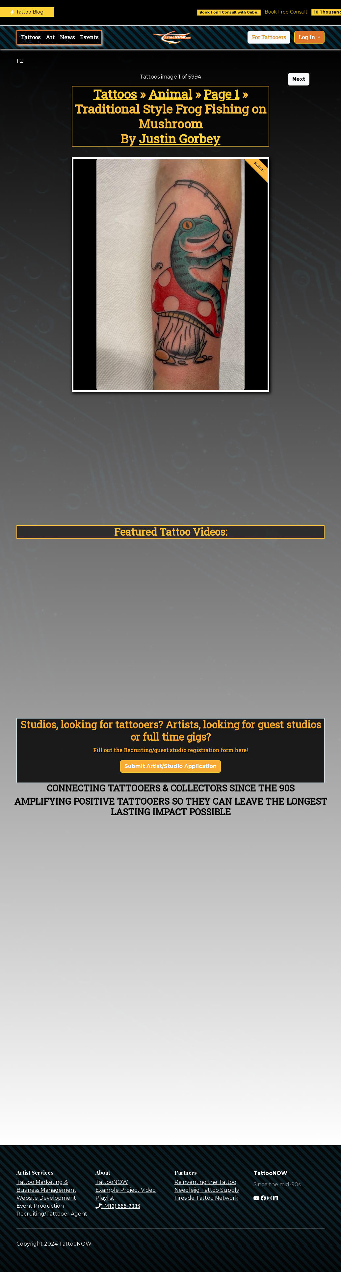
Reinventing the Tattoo (205, 1182)
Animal (170, 94)
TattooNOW (111, 1182)
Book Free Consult (292, 12)
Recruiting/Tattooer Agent (51, 1214)
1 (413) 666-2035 (117, 1205)
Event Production (40, 1206)
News (67, 37)
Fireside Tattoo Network (206, 1198)
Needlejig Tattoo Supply (206, 1190)
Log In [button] (307, 37)
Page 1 (221, 94)
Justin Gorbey (179, 138)
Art (50, 37)
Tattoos (30, 37)
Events (89, 37)
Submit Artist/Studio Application (170, 766)
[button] (269, 37)
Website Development (46, 1198)
